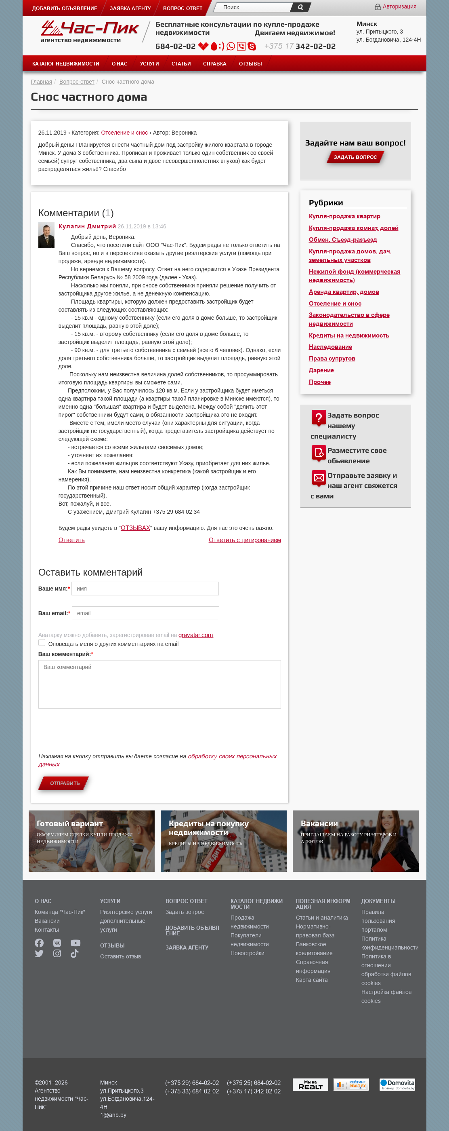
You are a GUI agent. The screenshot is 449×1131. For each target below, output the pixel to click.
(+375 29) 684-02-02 (192, 1082)
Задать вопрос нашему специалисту (345, 425)
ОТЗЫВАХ (135, 527)
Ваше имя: (53, 588)
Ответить (72, 539)
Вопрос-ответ (76, 81)
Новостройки (247, 953)
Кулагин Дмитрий (87, 226)
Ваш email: (53, 613)
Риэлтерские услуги (126, 912)
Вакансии (47, 921)
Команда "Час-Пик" (60, 912)
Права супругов (332, 358)
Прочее (320, 382)
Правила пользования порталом (378, 921)
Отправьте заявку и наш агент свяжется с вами (354, 485)
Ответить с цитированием (245, 539)
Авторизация (400, 6)
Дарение (321, 370)
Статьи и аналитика (322, 917)
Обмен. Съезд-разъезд (343, 239)
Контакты (47, 929)
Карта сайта (312, 980)
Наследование (330, 346)
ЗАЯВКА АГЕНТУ (187, 947)
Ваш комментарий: (64, 654)
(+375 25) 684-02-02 (254, 1082)
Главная (41, 81)
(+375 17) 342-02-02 (254, 1091)
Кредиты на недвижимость (349, 335)
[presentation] (99, 734)
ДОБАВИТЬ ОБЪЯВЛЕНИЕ (192, 930)
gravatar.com (195, 634)
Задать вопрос (185, 912)
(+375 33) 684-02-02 (192, 1091)
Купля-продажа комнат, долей (354, 228)
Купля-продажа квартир (344, 216)
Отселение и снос (125, 132)
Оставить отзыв (120, 956)
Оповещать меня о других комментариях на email (113, 644)
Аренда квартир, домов (344, 291)
